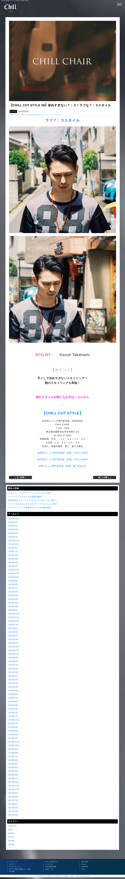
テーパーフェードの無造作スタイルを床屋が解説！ (30, 508)
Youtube (84, 864)
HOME (11, 114)
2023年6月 (13, 592)
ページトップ (13, 861)
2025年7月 (13, 522)
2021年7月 (13, 665)
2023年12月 (13, 570)
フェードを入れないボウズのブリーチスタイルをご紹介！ (33, 504)
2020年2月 (13, 713)
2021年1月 (13, 687)
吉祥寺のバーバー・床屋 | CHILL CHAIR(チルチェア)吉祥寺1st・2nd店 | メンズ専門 (59, 875)
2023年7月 (13, 588)
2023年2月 (13, 606)
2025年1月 (13, 537)
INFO (10, 830)
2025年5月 (13, 526)
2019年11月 (13, 720)
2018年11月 (13, 742)
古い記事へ (20, 477)
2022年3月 (13, 639)
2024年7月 (13, 551)
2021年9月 (13, 658)
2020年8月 (13, 694)
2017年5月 (13, 808)
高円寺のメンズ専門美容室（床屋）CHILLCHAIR (62, 459)
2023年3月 (13, 603)
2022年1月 (13, 643)
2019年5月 (13, 731)
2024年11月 (13, 541)
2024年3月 (13, 559)
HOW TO (12, 826)
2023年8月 (13, 584)
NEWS (11, 833)
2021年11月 (13, 650)
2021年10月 (13, 654)
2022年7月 (13, 625)
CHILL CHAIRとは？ (51, 861)
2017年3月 (13, 815)
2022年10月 (13, 621)
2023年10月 (13, 577)
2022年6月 (13, 628)
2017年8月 (13, 797)
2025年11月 (13, 519)
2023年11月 (13, 573)
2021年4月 (13, 676)
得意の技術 (84, 861)
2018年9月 (13, 749)
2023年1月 (13, 610)
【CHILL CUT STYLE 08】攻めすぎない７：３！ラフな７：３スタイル (40, 114)
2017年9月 (13, 793)
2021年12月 (13, 647)
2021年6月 (13, 669)
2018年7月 (13, 756)
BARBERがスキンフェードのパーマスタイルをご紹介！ (32, 500)
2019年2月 (13, 734)
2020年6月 (13, 702)
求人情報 (12, 871)
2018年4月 (13, 767)
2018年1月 (13, 778)
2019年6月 (13, 727)
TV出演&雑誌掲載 (50, 866)
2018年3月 (13, 771)
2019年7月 (13, 723)
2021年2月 (13, 683)
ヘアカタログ (49, 864)
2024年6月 (13, 555)
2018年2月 (13, 775)
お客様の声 (84, 866)
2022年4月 (13, 636)
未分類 (11, 841)
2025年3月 (13, 533)
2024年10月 (13, 544)
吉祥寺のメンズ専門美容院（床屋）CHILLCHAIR (62, 453)
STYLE (13, 111)
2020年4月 (13, 705)
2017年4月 (13, 811)
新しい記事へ (104, 477)
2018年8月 (13, 753)
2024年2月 (13, 562)
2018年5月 (13, 764)
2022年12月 (13, 614)
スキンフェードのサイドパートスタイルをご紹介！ (30, 493)
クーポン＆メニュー (15, 866)
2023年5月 (13, 595)
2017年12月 (13, 782)
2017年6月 (13, 804)
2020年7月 (13, 698)
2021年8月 (13, 661)
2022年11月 (13, 617)
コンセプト (12, 864)
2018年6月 (13, 760)
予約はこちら (49, 869)
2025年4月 (13, 530)
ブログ (83, 869)
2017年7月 (13, 800)
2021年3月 (13, 680)
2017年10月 (13, 789)
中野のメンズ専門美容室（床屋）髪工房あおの (63, 466)
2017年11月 (13, 786)
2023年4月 (13, 599)
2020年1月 (13, 716)
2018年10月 (13, 745)
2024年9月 (13, 548)
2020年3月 (13, 709)
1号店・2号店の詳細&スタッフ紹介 (20, 869)
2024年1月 (13, 566)
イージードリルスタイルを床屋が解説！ (25, 497)
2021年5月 (13, 672)
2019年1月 (13, 738)
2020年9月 (13, 691)
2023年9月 (13, 581)
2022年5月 (13, 632)
